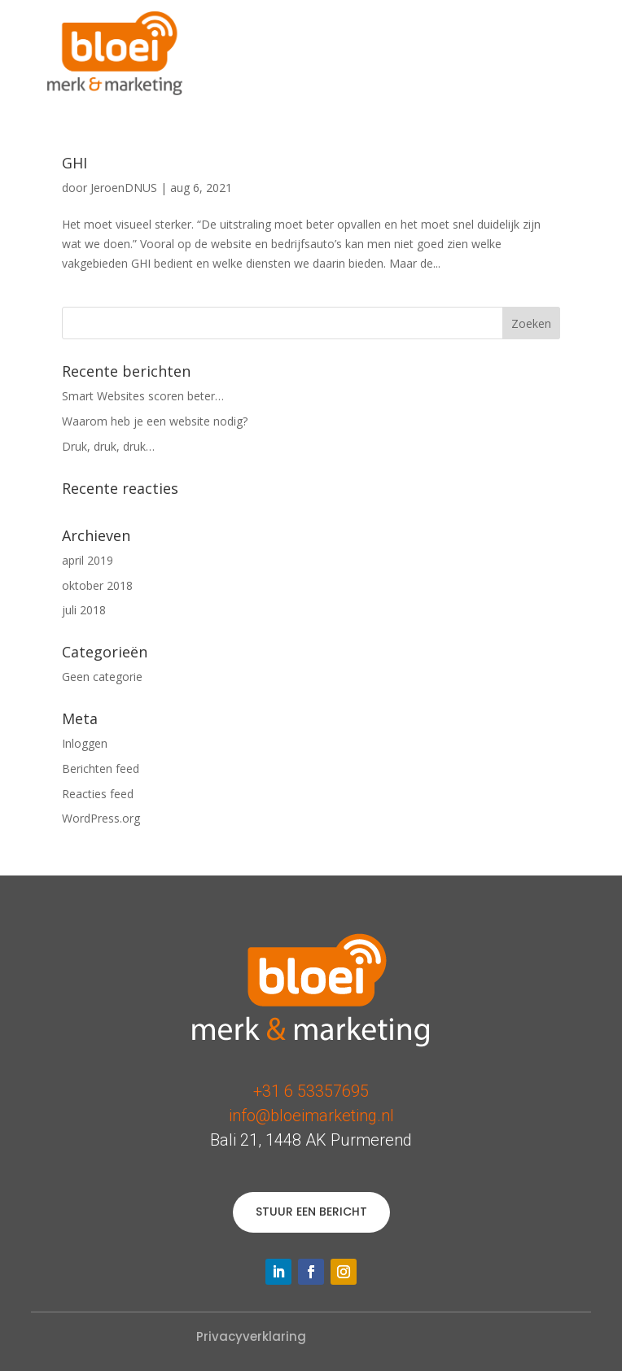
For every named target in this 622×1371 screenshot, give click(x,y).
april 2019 (87, 560)
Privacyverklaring (251, 1336)
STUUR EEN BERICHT (311, 1211)
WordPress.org (101, 818)
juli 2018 (84, 610)
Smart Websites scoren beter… (143, 396)
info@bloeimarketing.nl (311, 1115)
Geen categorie (102, 676)
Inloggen (84, 743)
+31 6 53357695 (311, 1091)
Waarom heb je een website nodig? (154, 421)
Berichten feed (100, 768)
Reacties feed (98, 793)
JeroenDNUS (123, 187)
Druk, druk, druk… (108, 446)
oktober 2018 (97, 585)
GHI (74, 162)
